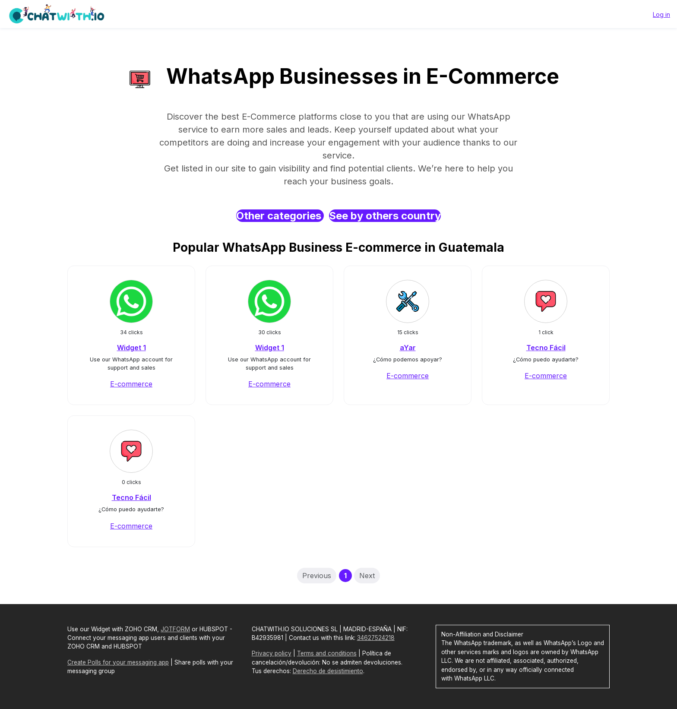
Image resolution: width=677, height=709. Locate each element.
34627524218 (376, 637)
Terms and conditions (327, 653)
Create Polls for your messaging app (118, 662)
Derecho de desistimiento (328, 671)
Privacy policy (271, 653)
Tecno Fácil (546, 347)
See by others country (385, 215)
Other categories (280, 215)
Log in (661, 14)
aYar (408, 347)
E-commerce (131, 384)
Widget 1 (131, 347)
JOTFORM (175, 629)
